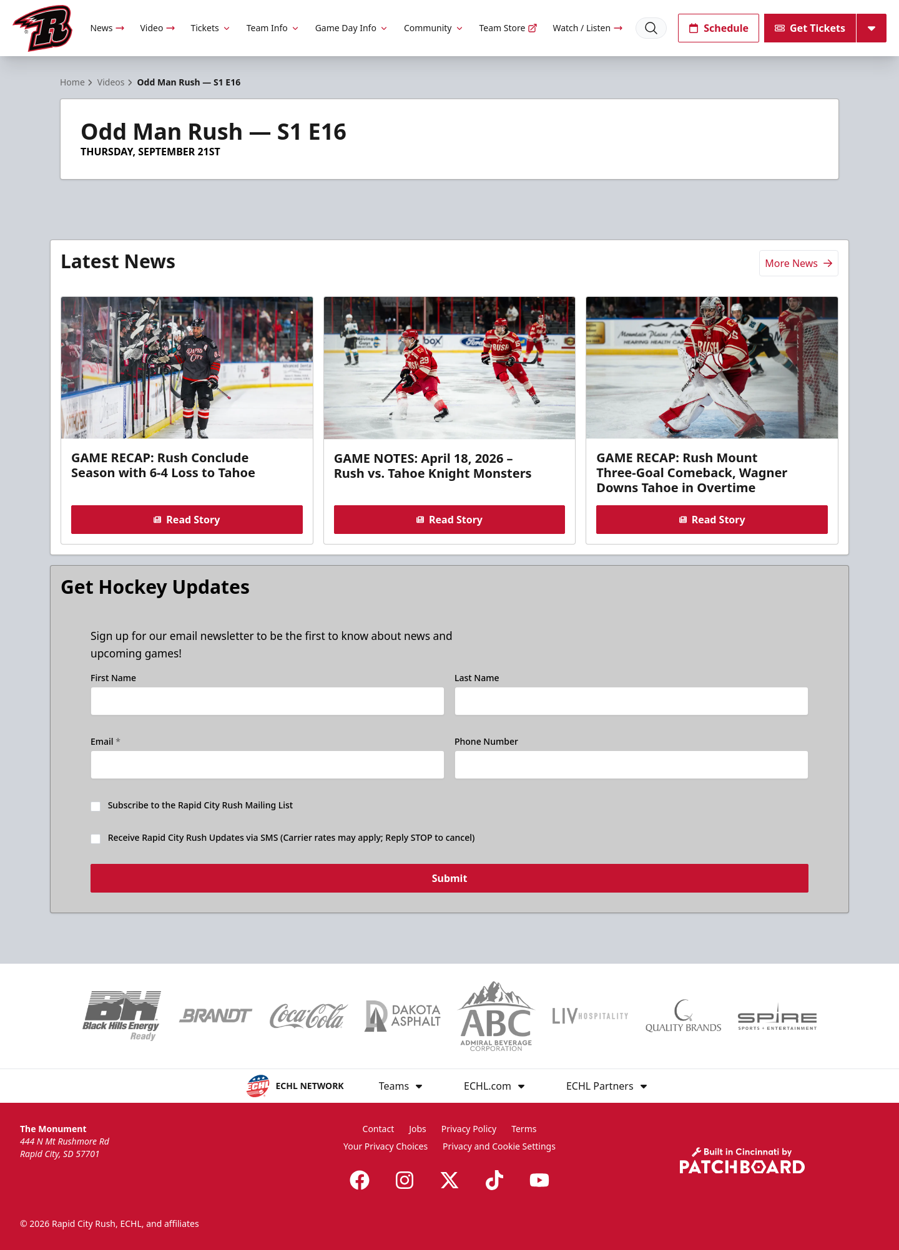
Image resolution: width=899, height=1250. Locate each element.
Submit (450, 879)
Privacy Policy (468, 1129)
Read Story (187, 519)
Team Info (273, 28)
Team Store (508, 28)
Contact (379, 1129)
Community (434, 28)
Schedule (719, 28)
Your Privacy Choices (385, 1146)
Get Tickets (810, 28)
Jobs (417, 1129)
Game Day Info (352, 28)
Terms (523, 1129)
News (107, 28)
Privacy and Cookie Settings (499, 1146)
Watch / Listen (588, 28)
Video (157, 28)
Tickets (210, 28)
